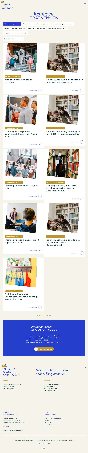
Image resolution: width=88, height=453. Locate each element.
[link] (35, 90)
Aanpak (48, 422)
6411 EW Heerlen (50, 388)
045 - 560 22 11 (49, 390)
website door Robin (44, 444)
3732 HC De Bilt (8, 386)
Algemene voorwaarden (65, 440)
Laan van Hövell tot (52, 384)
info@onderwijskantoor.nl (13, 430)
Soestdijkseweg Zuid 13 (12, 384)
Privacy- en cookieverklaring (45, 440)
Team (47, 420)
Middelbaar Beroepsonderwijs (14, 422)
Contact (48, 424)
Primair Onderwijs (10, 418)
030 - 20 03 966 (8, 388)
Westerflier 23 (49, 386)
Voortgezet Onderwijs (11, 420)
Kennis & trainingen (53, 418)
